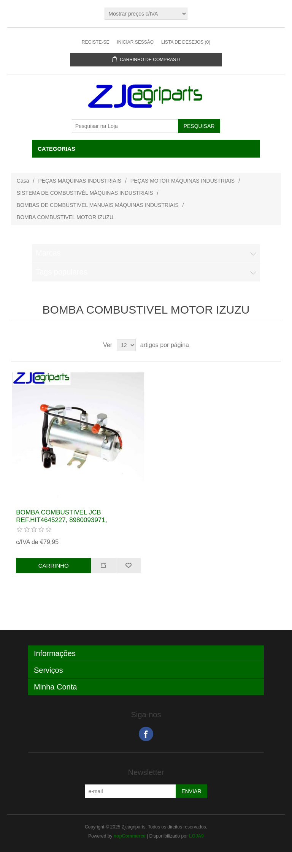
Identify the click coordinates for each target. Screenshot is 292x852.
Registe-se (96, 42)
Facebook (146, 734)
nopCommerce (130, 836)
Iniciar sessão (135, 42)
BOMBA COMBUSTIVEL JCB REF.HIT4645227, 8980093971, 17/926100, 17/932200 (61, 520)
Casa (23, 181)
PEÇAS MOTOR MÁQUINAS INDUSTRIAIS (182, 181)
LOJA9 (196, 836)
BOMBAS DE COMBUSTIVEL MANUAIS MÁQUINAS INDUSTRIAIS (98, 205)
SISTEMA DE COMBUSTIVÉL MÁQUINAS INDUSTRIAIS (85, 193)
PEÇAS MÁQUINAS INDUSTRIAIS (79, 181)
